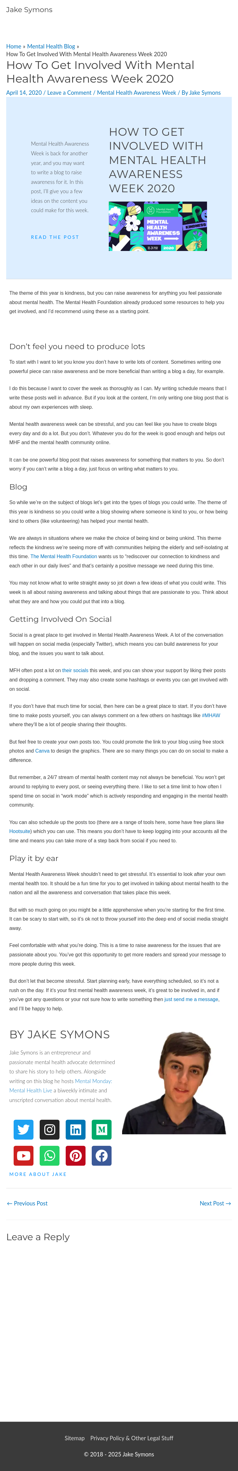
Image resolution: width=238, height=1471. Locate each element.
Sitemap (75, 1438)
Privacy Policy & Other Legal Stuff (131, 1438)
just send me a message (191, 999)
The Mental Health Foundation (63, 556)
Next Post (215, 1203)
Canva (42, 751)
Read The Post (55, 237)
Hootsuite (19, 831)
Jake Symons (29, 9)
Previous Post (27, 1203)
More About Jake (38, 1174)
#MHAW (211, 715)
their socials (75, 670)
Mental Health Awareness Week (136, 92)
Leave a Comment (69, 92)
